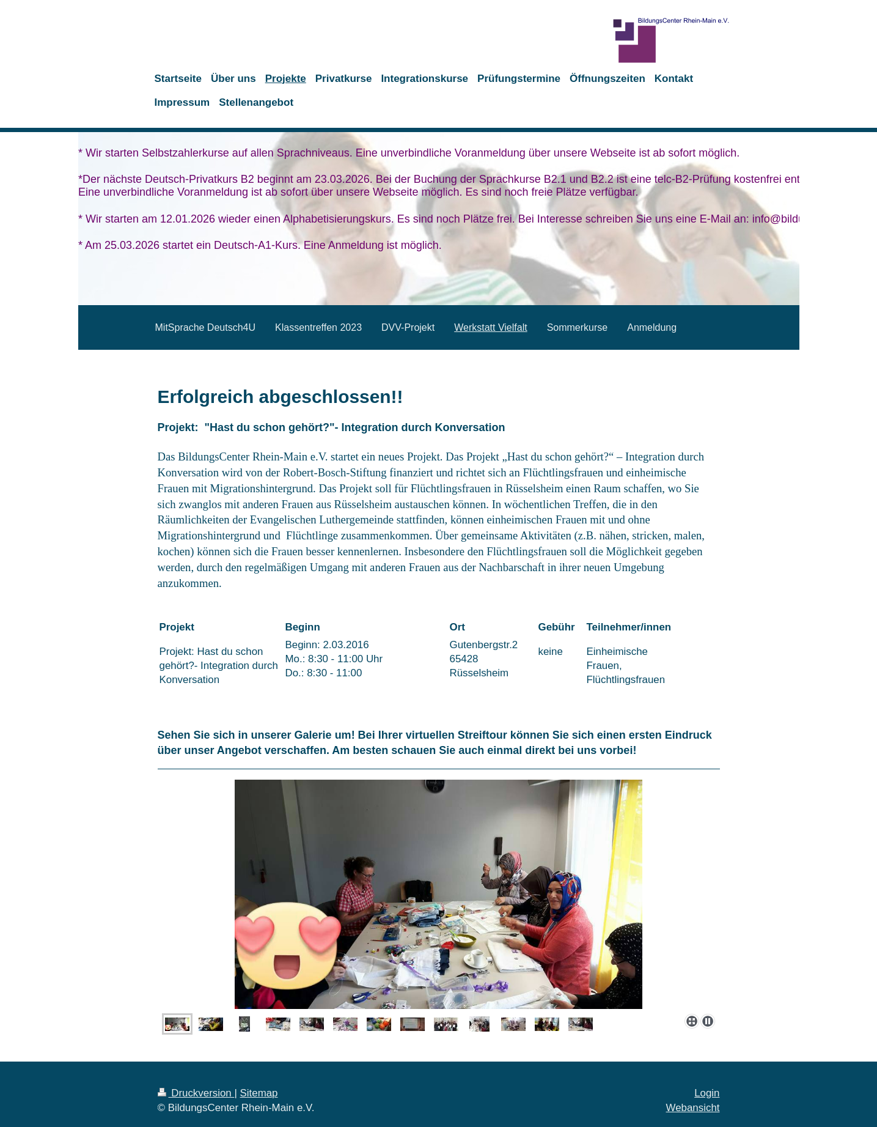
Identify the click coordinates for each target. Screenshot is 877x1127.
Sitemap (259, 1093)
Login (706, 1093)
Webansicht (693, 1108)
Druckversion (196, 1093)
